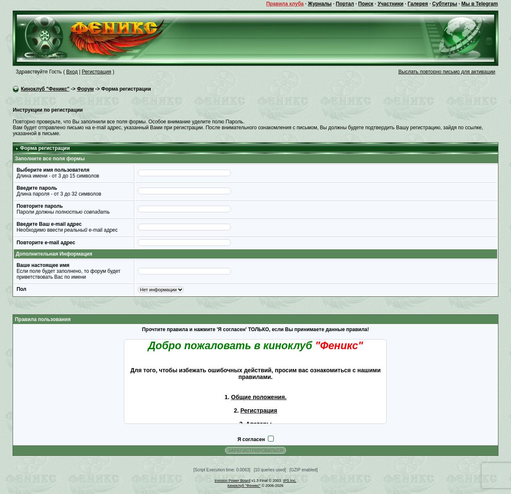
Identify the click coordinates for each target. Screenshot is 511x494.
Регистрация (96, 72)
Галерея (418, 4)
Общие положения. (258, 397)
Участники (390, 4)
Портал (345, 4)
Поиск (365, 4)
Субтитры (444, 4)
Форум (85, 89)
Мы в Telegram (479, 4)
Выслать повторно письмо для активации (446, 72)
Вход (72, 72)
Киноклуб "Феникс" (45, 89)
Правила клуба (285, 4)
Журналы (319, 4)
